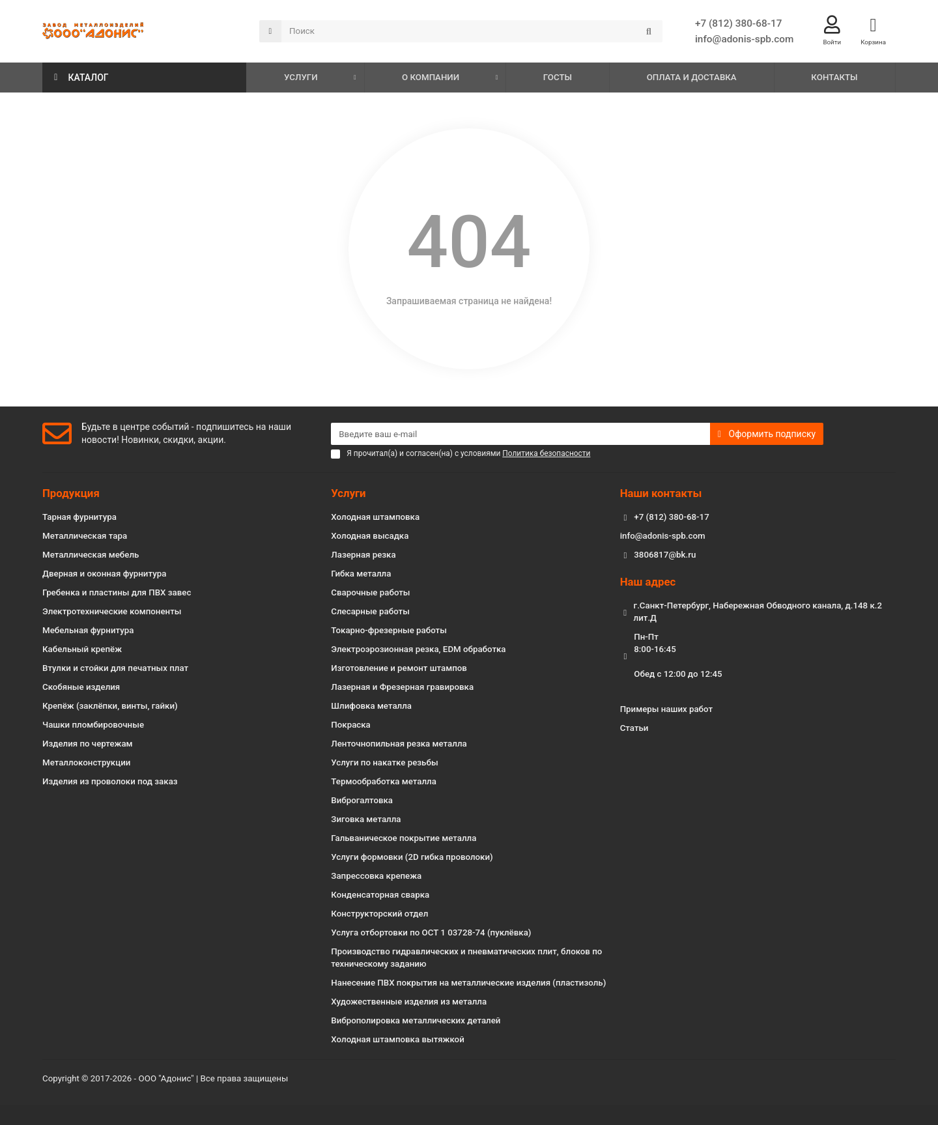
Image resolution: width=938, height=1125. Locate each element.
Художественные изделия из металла (409, 1001)
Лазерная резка (363, 555)
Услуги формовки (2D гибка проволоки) (411, 857)
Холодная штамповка (375, 517)
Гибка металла (361, 573)
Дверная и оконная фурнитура (104, 573)
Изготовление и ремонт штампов (399, 668)
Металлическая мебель (90, 555)
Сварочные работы (370, 592)
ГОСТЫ (557, 78)
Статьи (634, 728)
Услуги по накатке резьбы (384, 762)
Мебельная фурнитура (88, 630)
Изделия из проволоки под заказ (110, 781)
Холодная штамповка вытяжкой (397, 1039)
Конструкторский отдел (379, 914)
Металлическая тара (84, 536)
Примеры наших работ (666, 709)
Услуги (348, 493)
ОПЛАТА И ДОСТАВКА (692, 78)
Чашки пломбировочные (93, 725)
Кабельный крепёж (82, 649)
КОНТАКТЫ (834, 78)
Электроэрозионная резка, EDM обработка (418, 649)
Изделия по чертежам (87, 743)
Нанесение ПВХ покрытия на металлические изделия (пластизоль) (468, 983)
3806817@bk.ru (665, 555)
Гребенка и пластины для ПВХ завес (116, 592)
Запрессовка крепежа (376, 876)
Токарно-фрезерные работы (389, 630)
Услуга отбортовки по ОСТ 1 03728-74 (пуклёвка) (431, 932)
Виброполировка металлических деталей (415, 1020)
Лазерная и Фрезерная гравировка (402, 687)
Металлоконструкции (86, 762)
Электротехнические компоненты (111, 611)
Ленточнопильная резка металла (398, 743)
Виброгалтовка (362, 800)
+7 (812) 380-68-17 (738, 24)
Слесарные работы (370, 611)
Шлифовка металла (371, 706)
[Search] (471, 32)
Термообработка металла (383, 781)
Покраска (350, 725)
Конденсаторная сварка (380, 895)
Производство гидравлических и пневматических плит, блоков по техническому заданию (466, 958)
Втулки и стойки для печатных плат (115, 668)
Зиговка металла (366, 819)
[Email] (520, 434)
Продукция (71, 493)
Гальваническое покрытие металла (403, 838)
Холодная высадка (369, 536)
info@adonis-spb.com (744, 40)
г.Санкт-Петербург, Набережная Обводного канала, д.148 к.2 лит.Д (758, 612)
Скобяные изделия (81, 687)
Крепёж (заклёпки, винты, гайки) (110, 706)
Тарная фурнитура (79, 517)
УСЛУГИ (301, 78)
